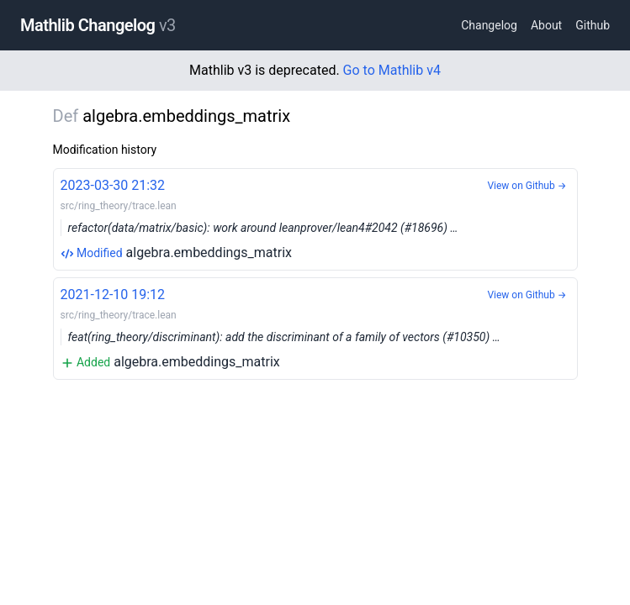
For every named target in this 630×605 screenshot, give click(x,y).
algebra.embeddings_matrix (315, 218)
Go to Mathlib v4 (392, 70)
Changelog (489, 25)
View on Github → (526, 186)
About (546, 25)
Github (592, 25)
